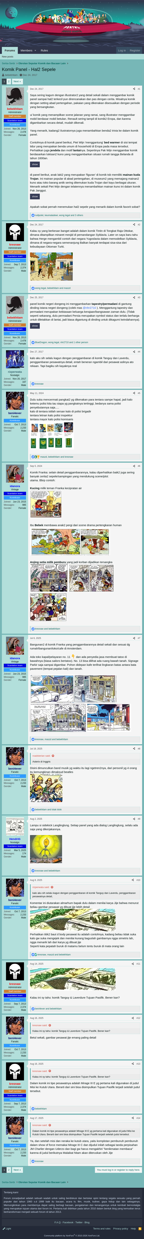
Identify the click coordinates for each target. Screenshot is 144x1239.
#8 (139, 748)
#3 (139, 297)
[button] (35, 50)
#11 (138, 964)
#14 (138, 1118)
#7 (139, 638)
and (47, 628)
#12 (138, 1018)
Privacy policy (120, 1228)
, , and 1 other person (61, 342)
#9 (139, 819)
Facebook (68, 1222)
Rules (44, 50)
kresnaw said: (39, 1025)
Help (133, 1228)
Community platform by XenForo (72, 1235)
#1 (139, 89)
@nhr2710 (89, 307)
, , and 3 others (59, 215)
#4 (139, 351)
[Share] (134, 89)
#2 (139, 224)
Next (16, 81)
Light (7, 1228)
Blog (87, 1222)
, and (52, 288)
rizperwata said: (41, 887)
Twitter (78, 1222)
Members (26, 50)
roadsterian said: (41, 755)
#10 (138, 880)
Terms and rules (101, 1228)
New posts (7, 56)
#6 (139, 466)
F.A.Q (58, 1222)
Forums (10, 50)
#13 (138, 1064)
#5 (139, 393)
